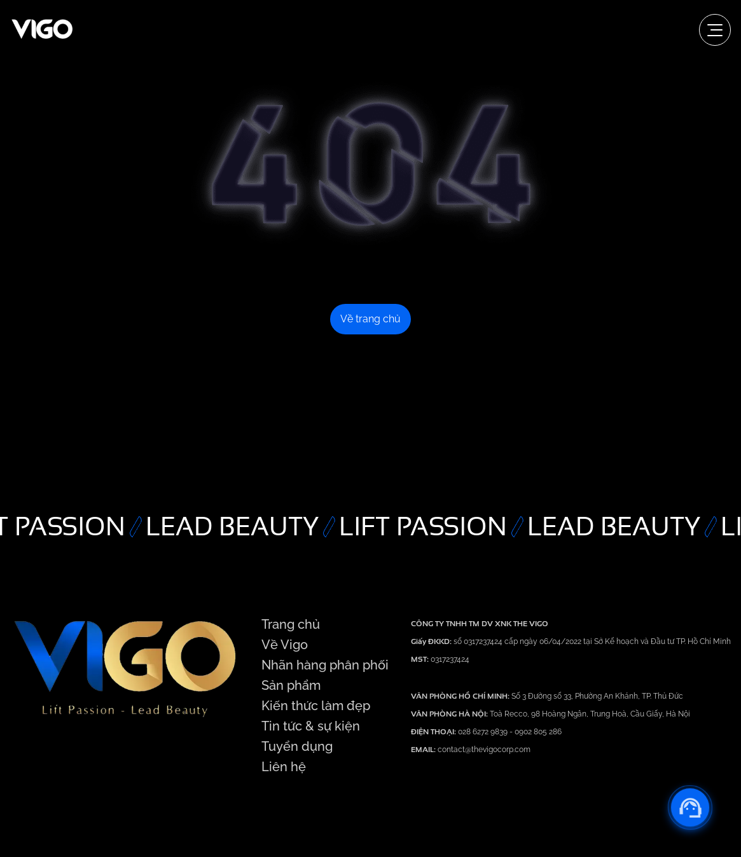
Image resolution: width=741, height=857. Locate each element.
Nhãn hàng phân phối (325, 665)
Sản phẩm (291, 685)
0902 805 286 (538, 731)
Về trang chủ (370, 319)
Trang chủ (290, 624)
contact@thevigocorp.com (483, 749)
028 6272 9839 (483, 731)
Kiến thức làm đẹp (315, 705)
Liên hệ (283, 766)
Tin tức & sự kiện (310, 726)
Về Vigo (284, 644)
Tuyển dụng (297, 746)
